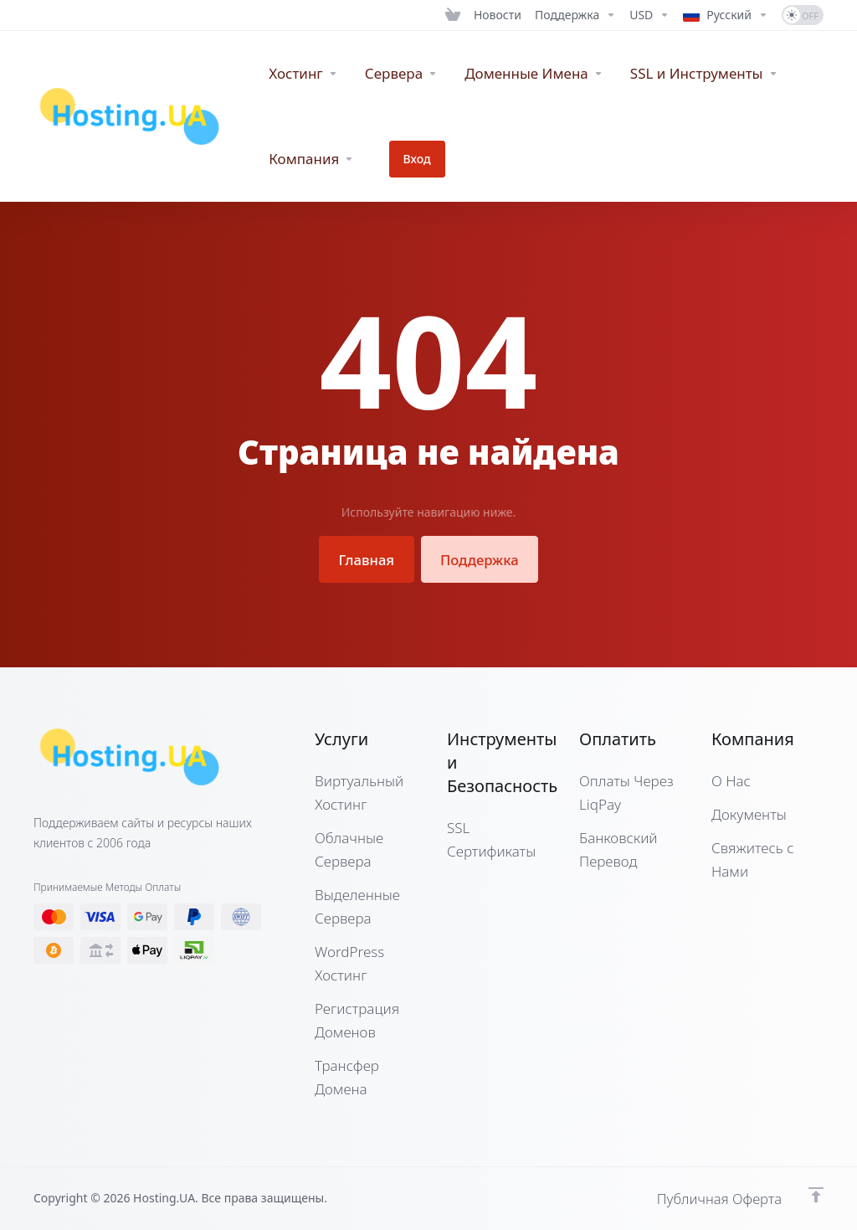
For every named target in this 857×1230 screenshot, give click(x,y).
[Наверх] (816, 1194)
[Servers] (401, 73)
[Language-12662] (725, 15)
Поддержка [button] (481, 559)
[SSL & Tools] (704, 73)
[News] (497, 15)
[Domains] (534, 73)
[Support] (575, 15)
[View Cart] (453, 15)
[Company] (311, 159)
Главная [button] (364, 559)
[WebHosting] (303, 73)
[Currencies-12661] (649, 15)
